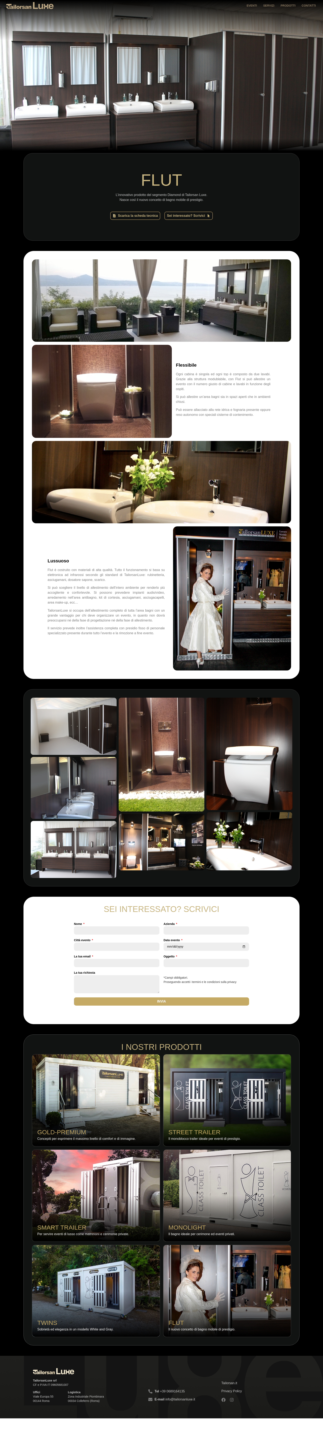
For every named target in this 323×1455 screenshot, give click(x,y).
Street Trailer (194, 1143)
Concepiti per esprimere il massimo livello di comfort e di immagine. (86, 1150)
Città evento (82, 938)
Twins (47, 1359)
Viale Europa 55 (43, 1433)
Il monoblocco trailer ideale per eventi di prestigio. (205, 1150)
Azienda (170, 922)
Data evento (172, 938)
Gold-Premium (61, 1143)
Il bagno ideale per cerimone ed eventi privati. (202, 1258)
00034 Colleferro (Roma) (83, 1437)
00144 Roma (41, 1437)
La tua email (82, 954)
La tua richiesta (84, 971)
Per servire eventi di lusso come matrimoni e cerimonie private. (83, 1258)
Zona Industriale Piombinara (86, 1433)
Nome (78, 922)
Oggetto (170, 954)
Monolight (187, 1251)
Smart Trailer (61, 1251)
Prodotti (288, 5)
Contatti (309, 5)
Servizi (268, 5)
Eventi (252, 5)
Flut (176, 1359)
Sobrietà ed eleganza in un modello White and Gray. (75, 1366)
